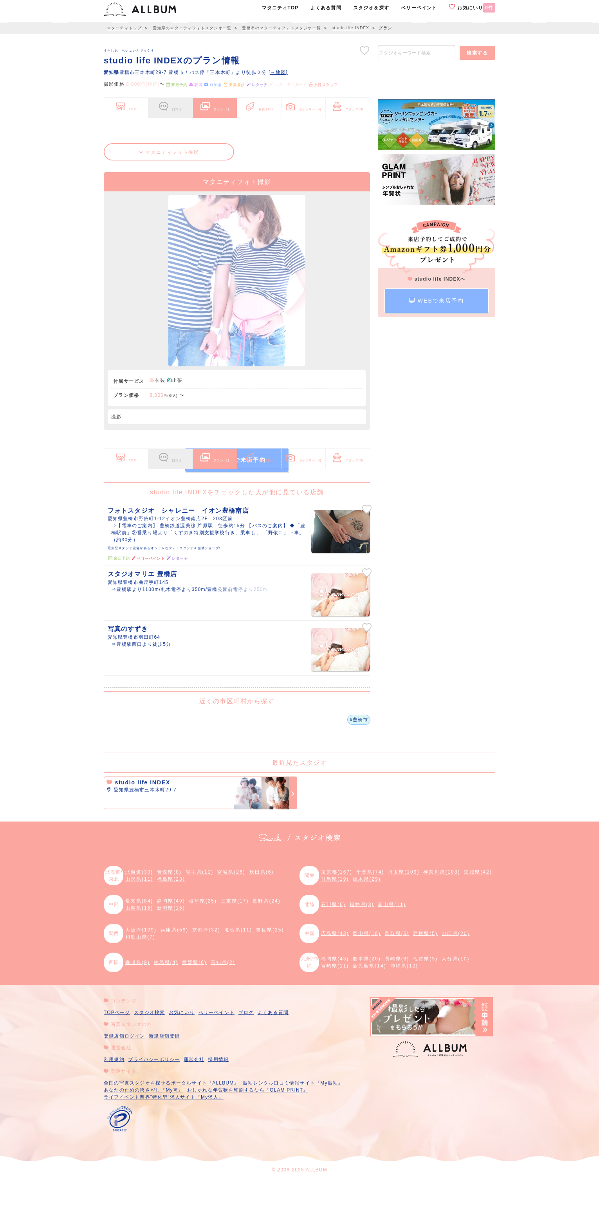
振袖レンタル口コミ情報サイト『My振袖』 (293, 1120)
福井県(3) (362, 941)
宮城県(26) (231, 909)
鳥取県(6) (397, 970)
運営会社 (194, 1096)
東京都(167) (336, 909)
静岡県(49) (171, 938)
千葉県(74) (370, 909)
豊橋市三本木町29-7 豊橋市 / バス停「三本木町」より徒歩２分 (186, 72)
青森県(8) (169, 909)
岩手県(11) (199, 909)
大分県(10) (455, 996)
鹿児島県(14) (369, 1003)
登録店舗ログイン (124, 1073)
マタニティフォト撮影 (169, 152)
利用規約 (114, 1096)
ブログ (246, 1049)
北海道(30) (139, 909)
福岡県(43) (335, 996)
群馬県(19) (335, 916)
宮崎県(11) (335, 1003)
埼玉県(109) (403, 909)
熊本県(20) (367, 996)
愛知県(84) (139, 938)
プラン (214, 105)
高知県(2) (223, 999)
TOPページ (117, 1049)
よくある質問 (273, 1049)
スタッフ (347, 105)
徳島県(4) (166, 999)
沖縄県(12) (404, 1003)
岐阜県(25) (203, 938)
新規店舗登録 (164, 1073)
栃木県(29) (367, 916)
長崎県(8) (397, 996)
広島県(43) (335, 970)
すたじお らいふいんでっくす (129, 50)
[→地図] (278, 72)
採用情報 (218, 1096)
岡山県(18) (367, 970)
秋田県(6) (261, 909)
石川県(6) (333, 941)
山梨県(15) (139, 945)
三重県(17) (235, 938)
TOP (126, 105)
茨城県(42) (478, 909)
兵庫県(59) (174, 967)
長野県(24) (266, 938)
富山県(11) (392, 941)
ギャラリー (303, 105)
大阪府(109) (141, 967)
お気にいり (472, 7)
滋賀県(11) (238, 967)
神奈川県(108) (441, 909)
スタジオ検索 (149, 1049)
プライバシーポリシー (154, 1096)
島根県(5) (425, 970)
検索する (477, 53)
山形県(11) (139, 916)
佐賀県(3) (425, 996)
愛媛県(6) (194, 999)
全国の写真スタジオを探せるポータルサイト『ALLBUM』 (171, 1120)
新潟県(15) (171, 945)
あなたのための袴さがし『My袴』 (143, 1127)
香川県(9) (137, 999)
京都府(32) (206, 967)
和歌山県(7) (140, 974)
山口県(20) (455, 970)
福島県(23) (171, 916)
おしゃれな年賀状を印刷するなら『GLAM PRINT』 (248, 1127)
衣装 (259, 105)
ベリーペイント (216, 1049)
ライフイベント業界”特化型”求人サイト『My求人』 (164, 1134)
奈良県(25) (270, 967)
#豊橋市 (359, 756)
